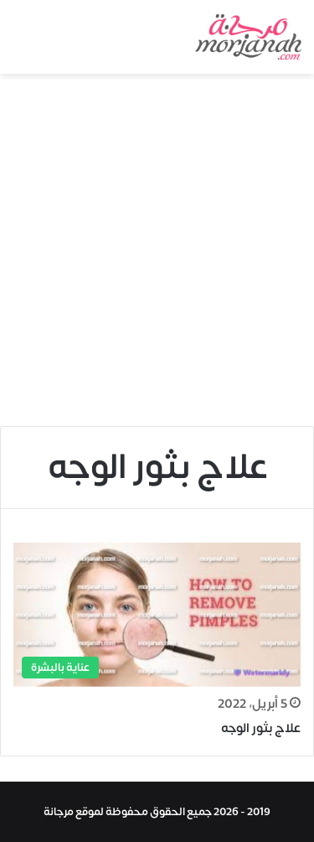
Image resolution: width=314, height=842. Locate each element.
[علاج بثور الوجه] (157, 615)
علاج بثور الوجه (261, 728)
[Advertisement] (157, 256)
